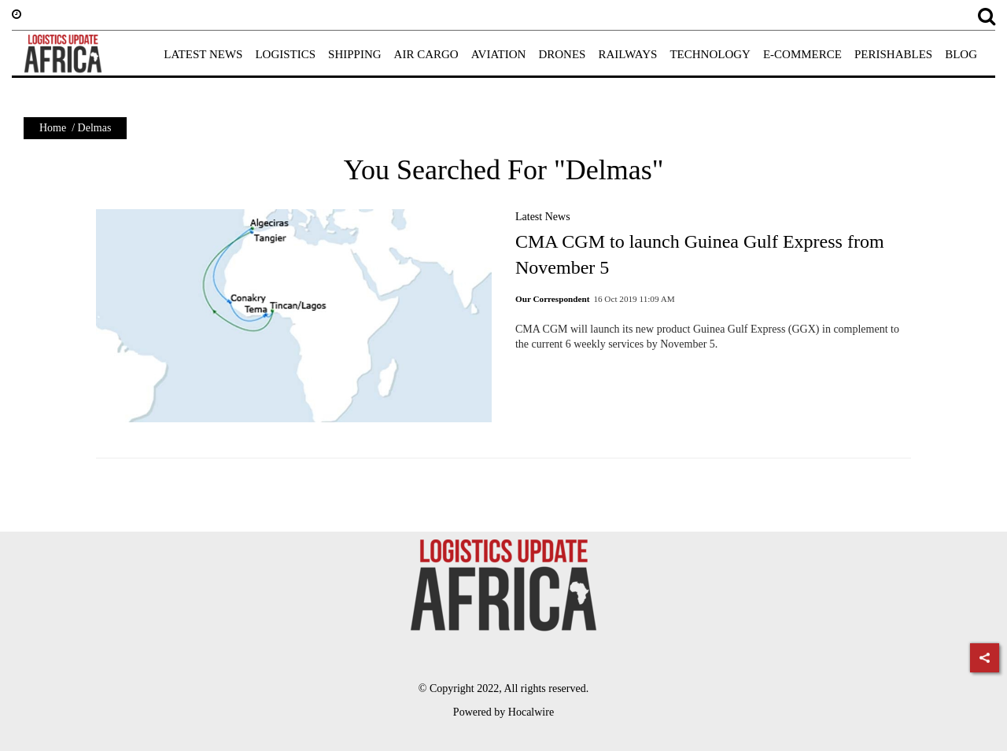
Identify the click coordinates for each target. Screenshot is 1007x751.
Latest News (542, 217)
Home (52, 128)
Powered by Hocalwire (503, 712)
